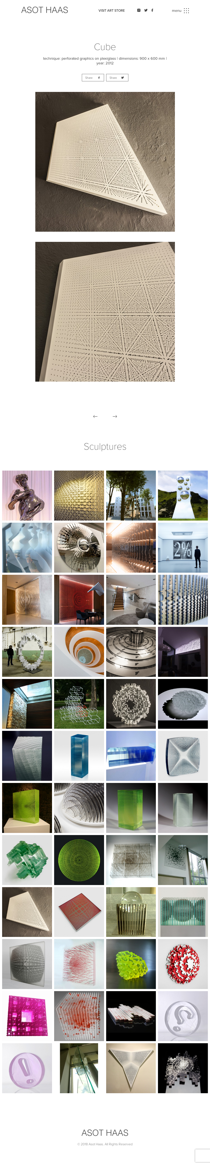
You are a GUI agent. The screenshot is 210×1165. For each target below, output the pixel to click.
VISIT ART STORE (112, 10)
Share (89, 78)
